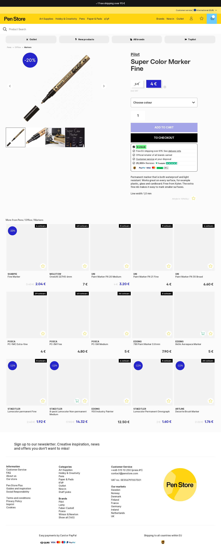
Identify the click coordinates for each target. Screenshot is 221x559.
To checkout (164, 137)
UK (112, 516)
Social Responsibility (17, 491)
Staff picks (65, 491)
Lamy (62, 504)
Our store (11, 479)
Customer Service (16, 469)
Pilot (135, 54)
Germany (116, 506)
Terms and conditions (18, 497)
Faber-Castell (66, 508)
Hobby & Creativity (66, 18)
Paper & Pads (94, 18)
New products (86, 39)
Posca (62, 511)
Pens (82, 18)
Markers (28, 47)
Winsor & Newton (68, 514)
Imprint (10, 504)
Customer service (184, 10)
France (115, 503)
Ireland (115, 509)
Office (18, 47)
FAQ (8, 472)
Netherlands (118, 512)
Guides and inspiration (18, 488)
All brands (138, 39)
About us (11, 475)
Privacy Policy (14, 501)
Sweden (115, 489)
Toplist (192, 39)
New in (170, 18)
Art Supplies (46, 18)
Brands (160, 18)
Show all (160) (67, 517)
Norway (115, 493)
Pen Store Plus (14, 485)
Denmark (116, 496)
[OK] (110, 29)
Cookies (11, 507)
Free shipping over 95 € (110, 3)
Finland (115, 499)
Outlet (180, 18)
